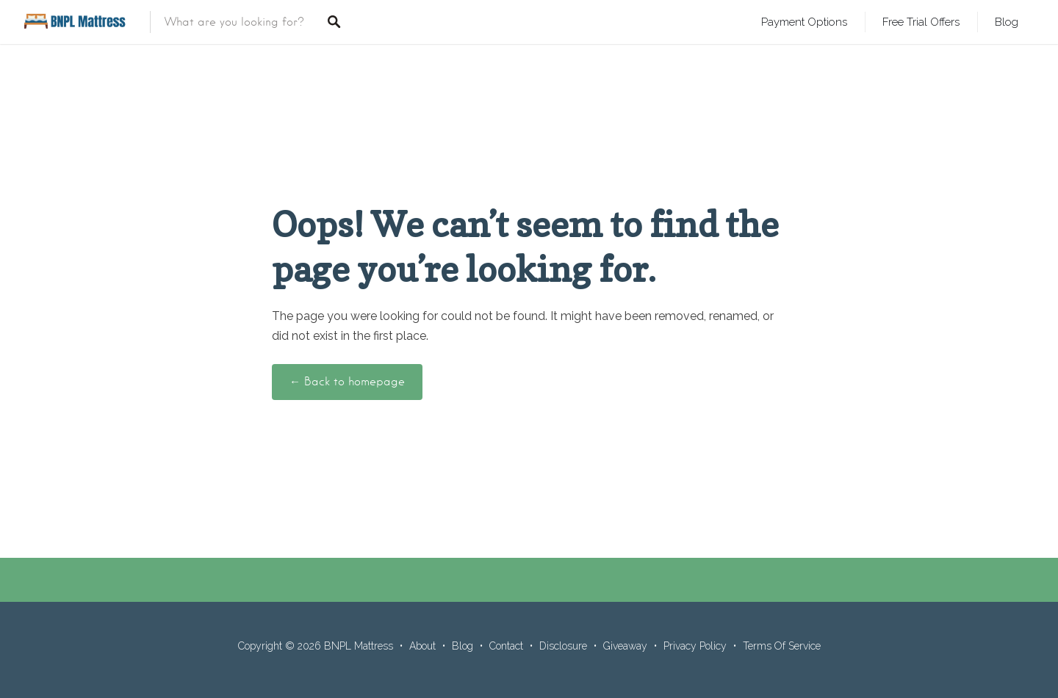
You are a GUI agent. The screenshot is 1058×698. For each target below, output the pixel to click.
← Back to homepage (347, 381)
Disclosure (563, 646)
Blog (1006, 21)
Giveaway (625, 646)
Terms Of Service (782, 646)
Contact (506, 646)
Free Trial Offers (921, 21)
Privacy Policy (695, 646)
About (422, 646)
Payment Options (804, 21)
